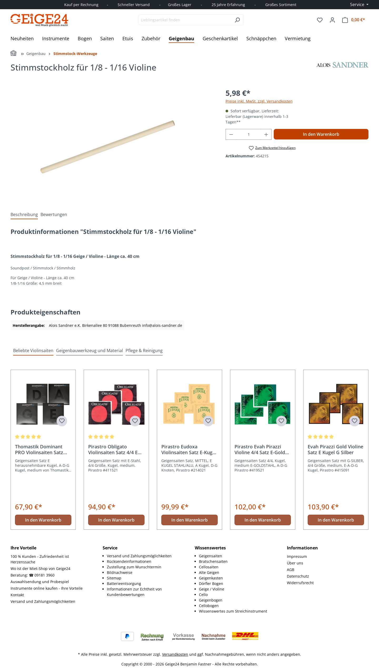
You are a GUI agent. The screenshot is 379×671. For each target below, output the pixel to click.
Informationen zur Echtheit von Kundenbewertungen (134, 592)
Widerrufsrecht (300, 582)
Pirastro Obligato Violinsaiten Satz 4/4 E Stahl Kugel (113, 449)
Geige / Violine (211, 589)
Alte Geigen (209, 572)
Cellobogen (209, 605)
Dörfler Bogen (211, 583)
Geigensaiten (210, 555)
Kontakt (17, 594)
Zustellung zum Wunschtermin (134, 566)
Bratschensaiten (213, 561)
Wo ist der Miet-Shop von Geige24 (40, 568)
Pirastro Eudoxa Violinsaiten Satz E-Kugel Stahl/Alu (188, 449)
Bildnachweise (119, 572)
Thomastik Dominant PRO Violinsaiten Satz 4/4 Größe (39, 449)
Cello (203, 594)
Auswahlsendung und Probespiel (40, 581)
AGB (290, 569)
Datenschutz (298, 576)
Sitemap (114, 577)
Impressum (297, 556)
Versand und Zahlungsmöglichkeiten (43, 601)
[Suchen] (237, 19)
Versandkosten (175, 654)
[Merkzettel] (319, 20)
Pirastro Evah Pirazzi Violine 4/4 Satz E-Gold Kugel (260, 449)
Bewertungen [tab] (54, 214)
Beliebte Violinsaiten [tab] (33, 350)
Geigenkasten (211, 577)
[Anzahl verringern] (231, 134)
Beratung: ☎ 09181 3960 (32, 575)
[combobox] (184, 19)
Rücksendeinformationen (129, 561)
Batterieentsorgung (124, 583)
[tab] (24, 214)
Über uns (295, 562)
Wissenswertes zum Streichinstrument (233, 611)
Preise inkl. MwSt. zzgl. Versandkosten (259, 101)
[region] (112, 144)
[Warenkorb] (353, 19)
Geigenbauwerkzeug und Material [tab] (89, 350)
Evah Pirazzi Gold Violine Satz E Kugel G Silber (335, 449)
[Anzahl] (248, 134)
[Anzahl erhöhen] (266, 134)
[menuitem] (145, 556)
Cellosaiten (208, 566)
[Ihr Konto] (332, 20)
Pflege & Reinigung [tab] (144, 350)
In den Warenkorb (321, 134)
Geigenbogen (210, 600)
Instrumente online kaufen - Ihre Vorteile (47, 588)
